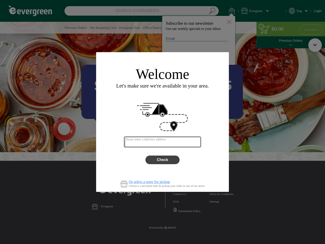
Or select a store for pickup (149, 182)
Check (162, 160)
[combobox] (162, 142)
